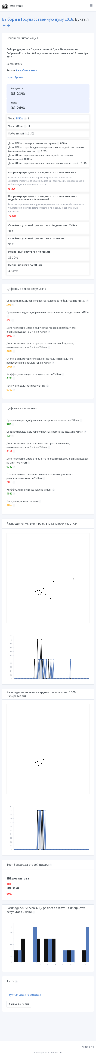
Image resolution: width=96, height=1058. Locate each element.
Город (10, 77)
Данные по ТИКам (19, 1003)
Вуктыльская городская (24, 995)
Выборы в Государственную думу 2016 (37, 19)
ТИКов (19, 118)
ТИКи (10, 981)
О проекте (88, 1046)
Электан (12, 5)
